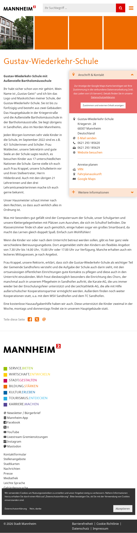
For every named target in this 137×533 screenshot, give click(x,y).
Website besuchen (90, 152)
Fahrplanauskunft (90, 174)
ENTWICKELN (29, 374)
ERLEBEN (22, 392)
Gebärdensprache (16, 488)
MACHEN (24, 404)
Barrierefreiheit (82, 524)
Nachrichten (12, 469)
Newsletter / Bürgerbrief (23, 413)
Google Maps (87, 179)
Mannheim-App (17, 418)
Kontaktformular (15, 454)
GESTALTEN (23, 380)
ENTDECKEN (28, 398)
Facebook (13, 422)
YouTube (13, 432)
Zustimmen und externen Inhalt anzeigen (103, 105)
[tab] (103, 75)
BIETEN (21, 368)
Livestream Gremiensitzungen (27, 437)
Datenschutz (80, 528)
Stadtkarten (12, 464)
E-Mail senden (87, 138)
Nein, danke (35, 508)
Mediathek (11, 478)
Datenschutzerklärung (103, 97)
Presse (8, 473)
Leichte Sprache (14, 483)
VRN (80, 169)
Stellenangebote (15, 459)
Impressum (100, 528)
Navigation (131, 8)
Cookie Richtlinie (108, 524)
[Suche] (120, 8)
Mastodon (14, 446)
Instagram (14, 441)
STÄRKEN (23, 386)
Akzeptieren (123, 508)
